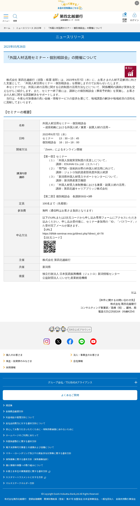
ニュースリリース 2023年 (28, 27)
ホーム (7, 27)
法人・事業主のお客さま (86, 355)
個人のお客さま (14, 355)
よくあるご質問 (70, 395)
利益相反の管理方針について (20, 417)
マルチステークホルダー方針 (20, 483)
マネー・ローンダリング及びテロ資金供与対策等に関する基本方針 (38, 453)
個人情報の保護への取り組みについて (24, 465)
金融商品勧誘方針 (14, 411)
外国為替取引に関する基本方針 (21, 441)
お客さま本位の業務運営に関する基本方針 (28, 471)
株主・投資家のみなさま (19, 361)
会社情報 (78, 361)
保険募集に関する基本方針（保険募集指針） (28, 459)
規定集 (9, 405)
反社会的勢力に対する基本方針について (25, 423)
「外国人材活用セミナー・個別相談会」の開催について (74, 27)
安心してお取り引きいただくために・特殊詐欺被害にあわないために (40, 429)
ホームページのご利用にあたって (22, 435)
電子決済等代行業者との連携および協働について (30, 447)
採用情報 (10, 367)
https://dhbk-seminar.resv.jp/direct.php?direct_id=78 (73, 233)
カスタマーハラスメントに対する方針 (26, 477)
